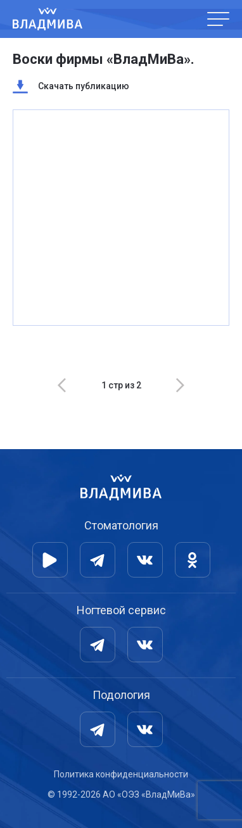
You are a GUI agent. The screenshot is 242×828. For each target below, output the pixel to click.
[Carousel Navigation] (121, 385)
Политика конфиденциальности (121, 774)
